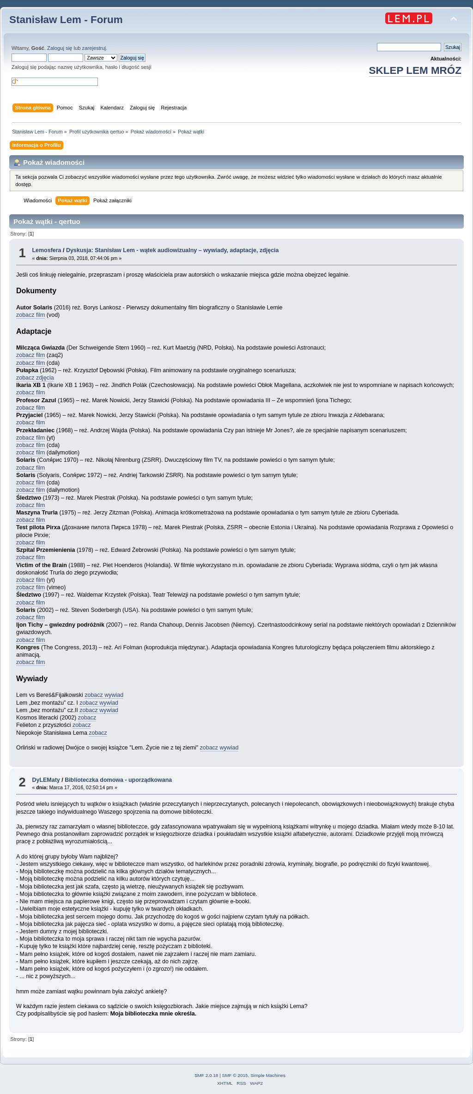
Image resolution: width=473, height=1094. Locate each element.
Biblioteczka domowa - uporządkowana (118, 780)
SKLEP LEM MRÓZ (415, 70)
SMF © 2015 (235, 1075)
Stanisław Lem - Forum (66, 19)
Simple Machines (267, 1075)
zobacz (87, 717)
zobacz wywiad (104, 695)
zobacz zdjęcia (35, 378)
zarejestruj (94, 48)
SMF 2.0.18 (206, 1075)
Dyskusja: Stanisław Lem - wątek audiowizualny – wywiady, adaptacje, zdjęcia (172, 250)
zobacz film (30, 315)
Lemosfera (46, 250)
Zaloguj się (59, 48)
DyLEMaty (46, 780)
